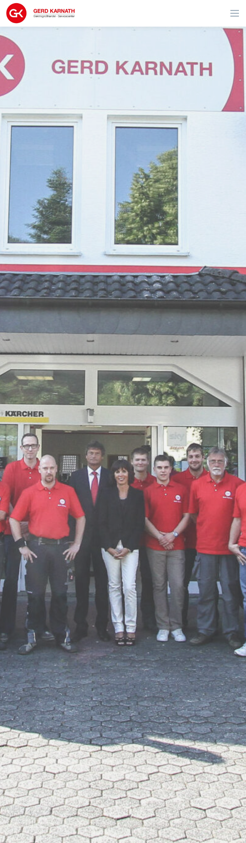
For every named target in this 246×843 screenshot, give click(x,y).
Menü (234, 13)
